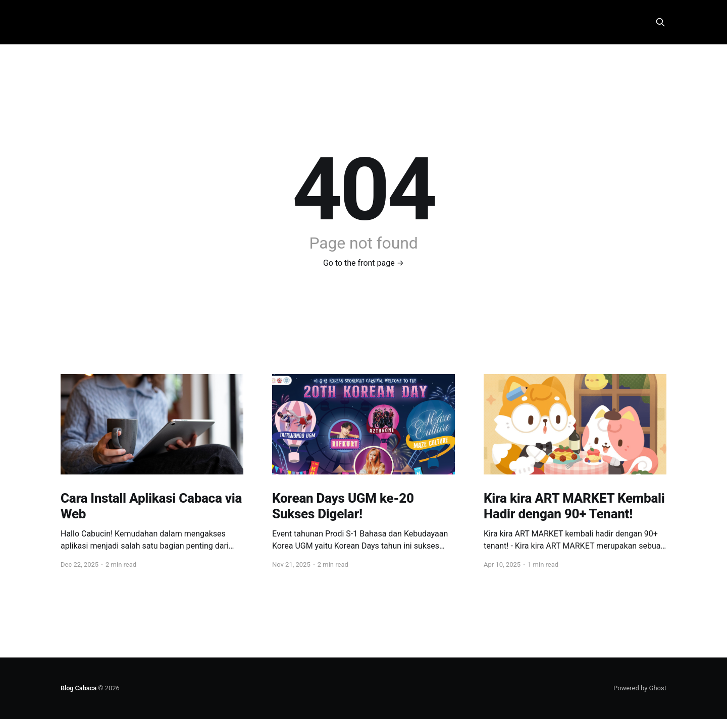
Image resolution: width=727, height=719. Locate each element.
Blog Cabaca (78, 688)
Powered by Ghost (639, 688)
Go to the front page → (363, 263)
